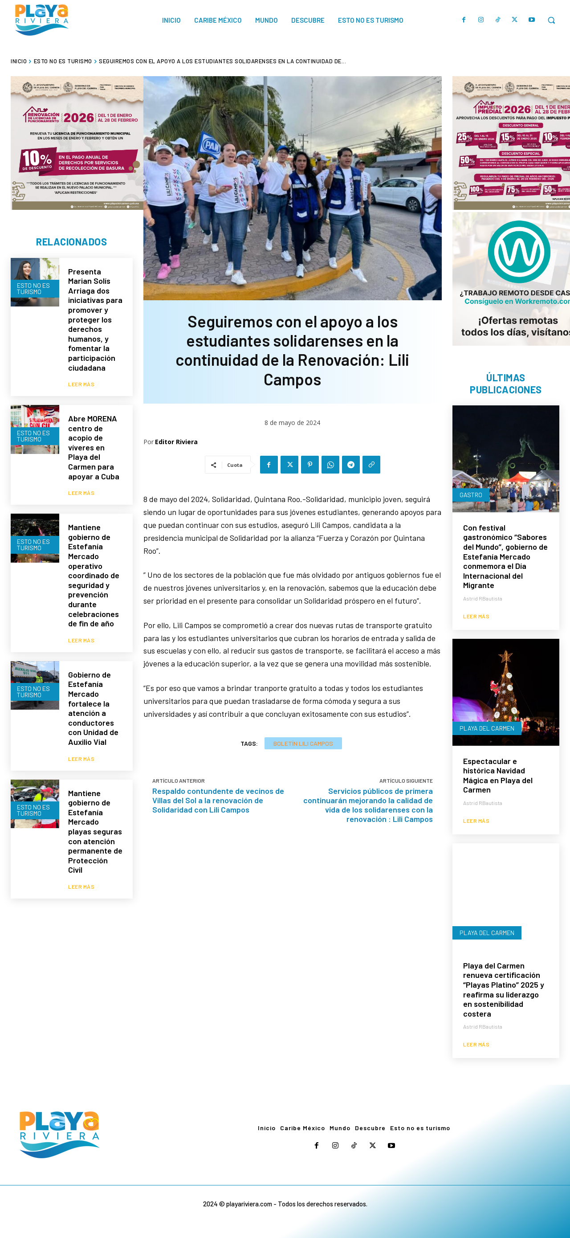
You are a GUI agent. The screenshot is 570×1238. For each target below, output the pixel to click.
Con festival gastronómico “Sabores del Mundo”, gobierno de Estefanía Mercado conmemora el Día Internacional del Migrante (505, 556)
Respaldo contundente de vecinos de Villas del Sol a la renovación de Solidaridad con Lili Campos (218, 800)
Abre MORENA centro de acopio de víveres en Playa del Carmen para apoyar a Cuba (93, 447)
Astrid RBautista (482, 598)
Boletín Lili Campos (303, 743)
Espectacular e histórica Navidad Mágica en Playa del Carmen (498, 775)
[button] (551, 20)
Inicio (19, 61)
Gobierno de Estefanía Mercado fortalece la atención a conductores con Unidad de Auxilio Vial (93, 708)
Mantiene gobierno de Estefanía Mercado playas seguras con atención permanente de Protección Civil (95, 831)
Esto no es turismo (63, 61)
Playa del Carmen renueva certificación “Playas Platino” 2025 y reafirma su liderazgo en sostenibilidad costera (503, 989)
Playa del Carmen (487, 728)
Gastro (471, 494)
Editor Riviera (176, 441)
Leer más (81, 384)
